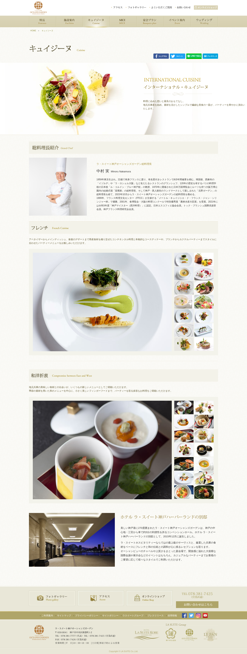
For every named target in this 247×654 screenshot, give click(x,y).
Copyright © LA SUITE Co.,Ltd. (123, 651)
